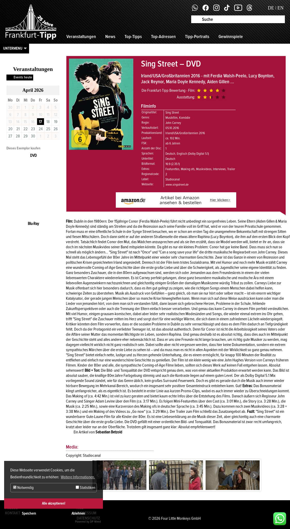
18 (48, 121)
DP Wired (95, 522)
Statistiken (85, 487)
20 (10, 129)
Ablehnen (78, 513)
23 (33, 129)
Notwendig (23, 487)
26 (56, 129)
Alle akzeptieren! (53, 503)
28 (18, 136)
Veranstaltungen (81, 36)
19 (55, 121)
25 (48, 129)
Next (254, 475)
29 (25, 136)
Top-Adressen (163, 36)
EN (280, 8)
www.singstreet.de (176, 185)
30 (33, 136)
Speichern (29, 513)
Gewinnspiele (230, 36)
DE (271, 8)
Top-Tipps (133, 36)
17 (40, 121)
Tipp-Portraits (197, 36)
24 (40, 129)
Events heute (23, 77)
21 (18, 129)
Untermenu (12, 48)
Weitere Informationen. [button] (78, 477)
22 (25, 129)
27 (10, 136)
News (110, 36)
